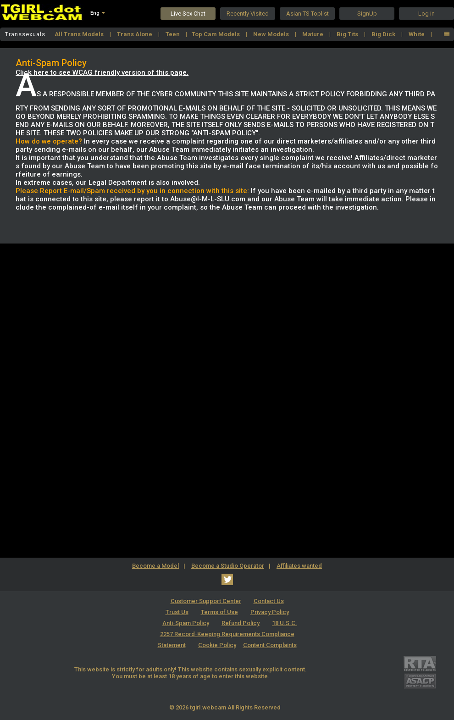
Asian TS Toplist (307, 13)
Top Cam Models (216, 34)
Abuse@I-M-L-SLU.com (207, 199)
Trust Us (177, 612)
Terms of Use (219, 612)
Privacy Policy (269, 612)
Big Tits (348, 34)
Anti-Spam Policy (185, 623)
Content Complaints (270, 645)
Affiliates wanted (299, 565)
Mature (313, 34)
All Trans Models (80, 34)
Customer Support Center (206, 601)
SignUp (367, 13)
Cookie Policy (217, 645)
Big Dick (384, 34)
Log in (426, 13)
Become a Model (155, 565)
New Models (271, 34)
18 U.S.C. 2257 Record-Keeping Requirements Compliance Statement (228, 634)
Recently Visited (248, 13)
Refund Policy (240, 623)
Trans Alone (135, 34)
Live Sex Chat (188, 13)
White (417, 34)
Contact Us (269, 601)
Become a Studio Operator (227, 565)
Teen (173, 34)
